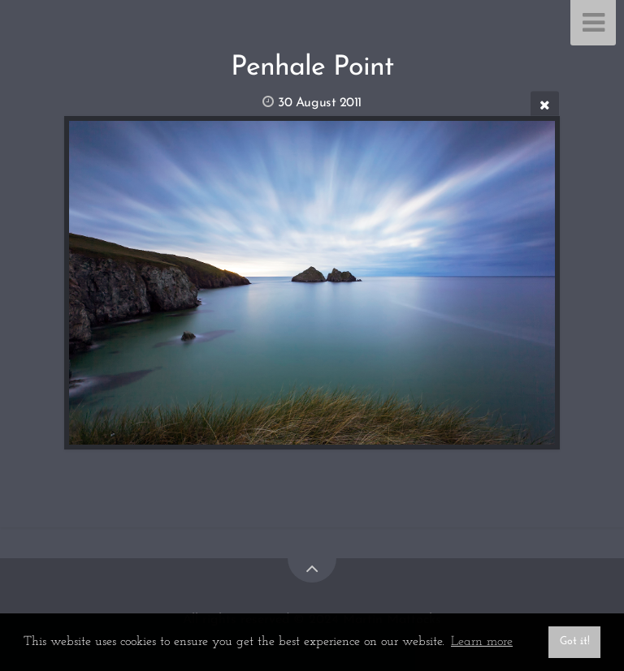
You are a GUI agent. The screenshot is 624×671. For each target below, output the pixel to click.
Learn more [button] (482, 641)
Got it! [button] (575, 641)
